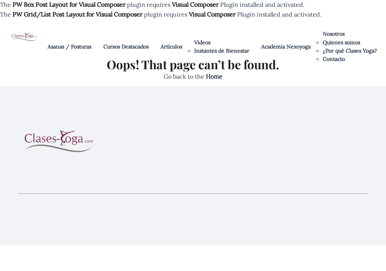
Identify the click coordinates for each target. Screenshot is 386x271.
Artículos (171, 46)
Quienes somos (341, 42)
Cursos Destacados (126, 46)
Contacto (334, 59)
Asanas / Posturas (69, 46)
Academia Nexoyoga (286, 46)
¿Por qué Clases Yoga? (350, 50)
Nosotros (334, 33)
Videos (202, 42)
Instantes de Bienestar (221, 50)
